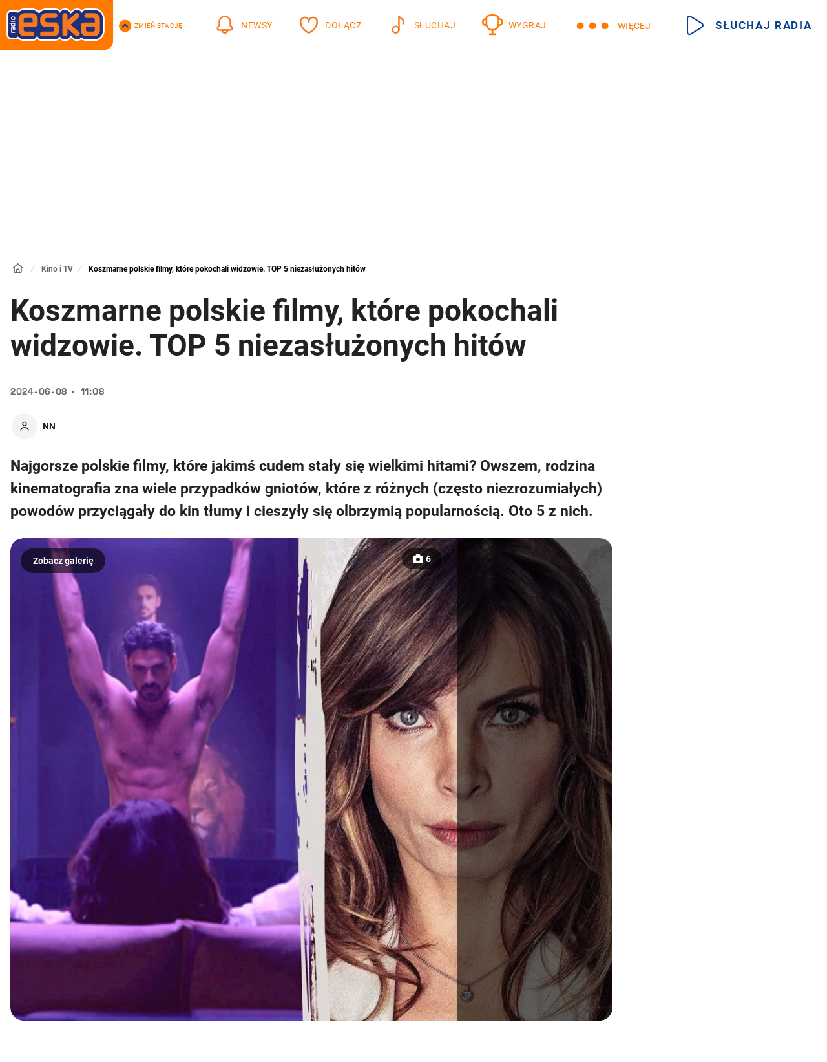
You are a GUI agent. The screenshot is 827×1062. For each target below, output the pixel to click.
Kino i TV (57, 269)
